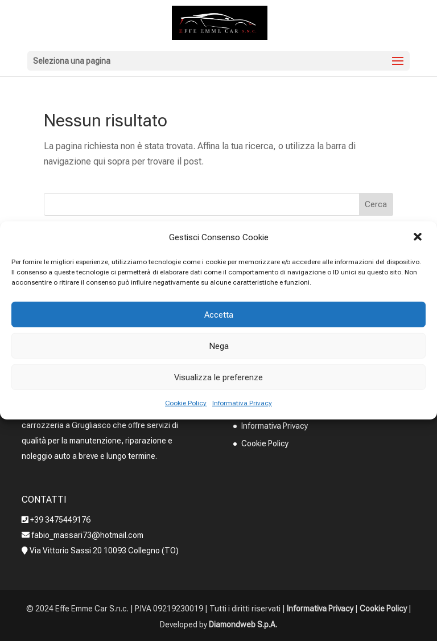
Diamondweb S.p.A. (243, 624)
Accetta (218, 315)
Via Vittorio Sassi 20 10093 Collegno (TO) (104, 550)
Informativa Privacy (242, 403)
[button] (419, 237)
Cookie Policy (186, 403)
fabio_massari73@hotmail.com (86, 535)
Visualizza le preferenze (218, 377)
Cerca (376, 204)
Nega (219, 346)
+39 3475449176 (60, 519)
